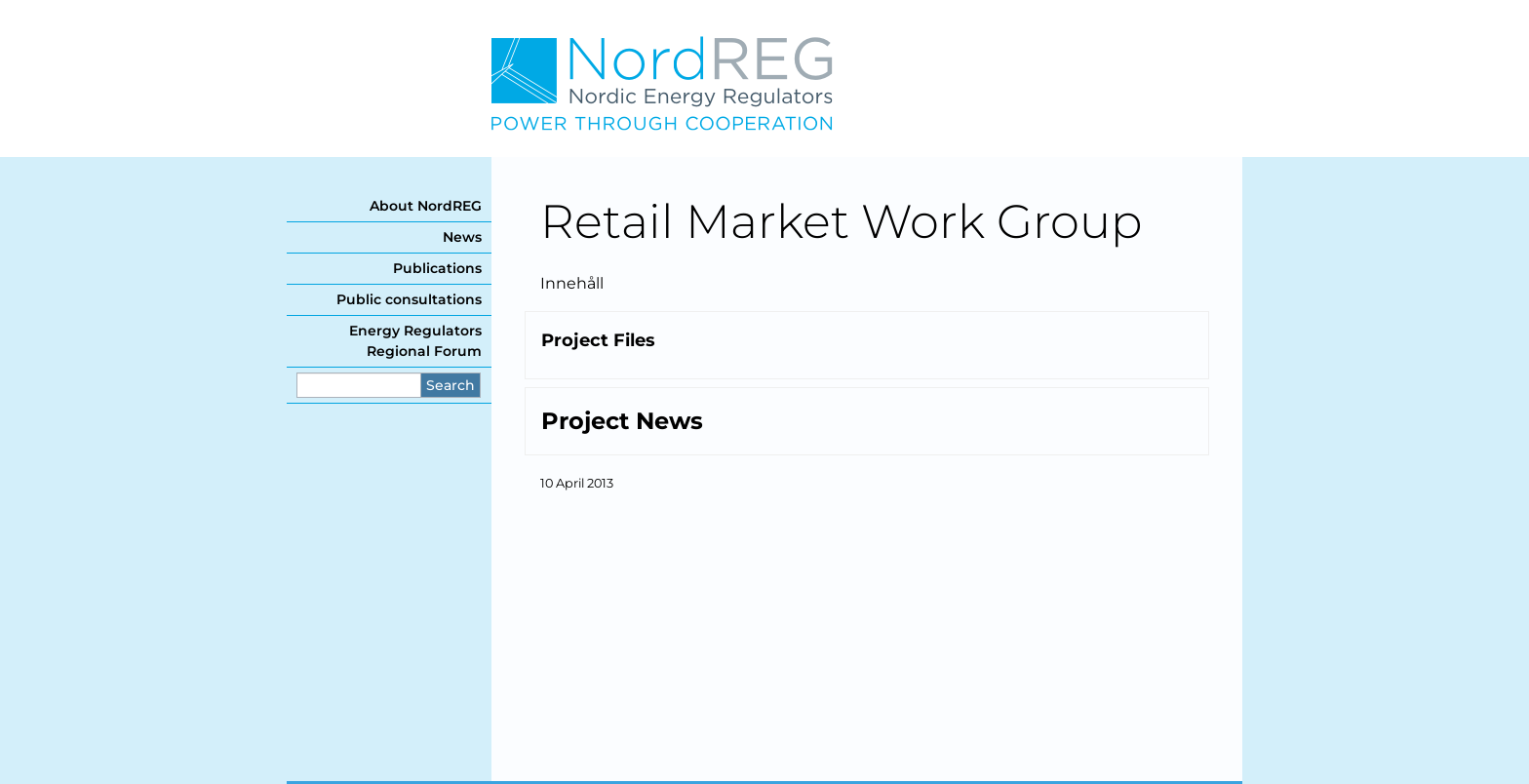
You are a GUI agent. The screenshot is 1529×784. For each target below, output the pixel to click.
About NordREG (426, 206)
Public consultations (409, 299)
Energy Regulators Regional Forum (415, 341)
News (462, 237)
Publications (437, 268)
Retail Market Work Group (841, 221)
